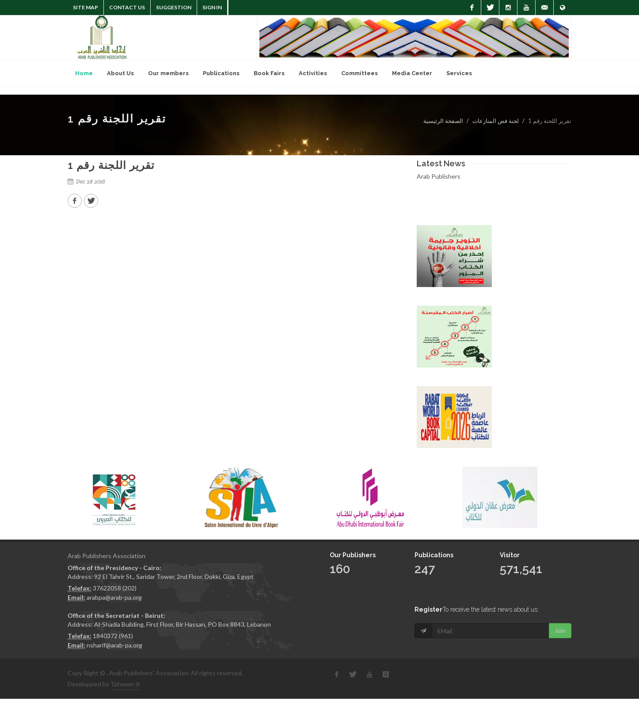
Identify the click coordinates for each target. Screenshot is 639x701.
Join (560, 612)
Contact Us (127, 7)
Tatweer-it (125, 684)
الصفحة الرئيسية (443, 120)
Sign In (212, 7)
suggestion (173, 7)
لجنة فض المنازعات (495, 120)
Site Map (85, 7)
